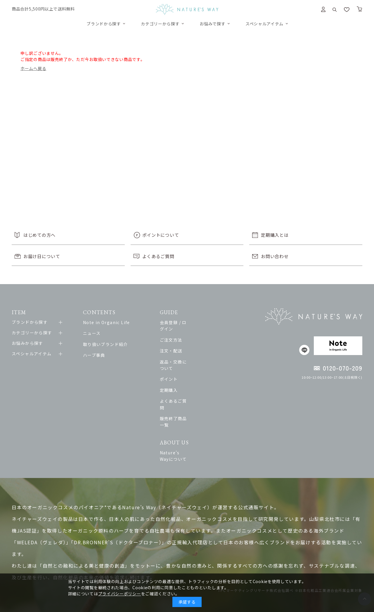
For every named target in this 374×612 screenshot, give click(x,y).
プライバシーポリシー (119, 594)
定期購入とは (274, 235)
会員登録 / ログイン (194, 322)
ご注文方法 (185, 333)
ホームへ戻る (33, 68)
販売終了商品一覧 (192, 399)
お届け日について (41, 256)
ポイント (183, 366)
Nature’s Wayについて (198, 426)
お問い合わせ (274, 256)
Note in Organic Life (109, 322)
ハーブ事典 (97, 355)
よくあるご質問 (158, 256)
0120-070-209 (342, 368)
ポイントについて (160, 235)
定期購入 (183, 377)
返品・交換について (194, 355)
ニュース (95, 333)
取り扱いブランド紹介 (108, 344)
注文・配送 (185, 344)
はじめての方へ (39, 235)
